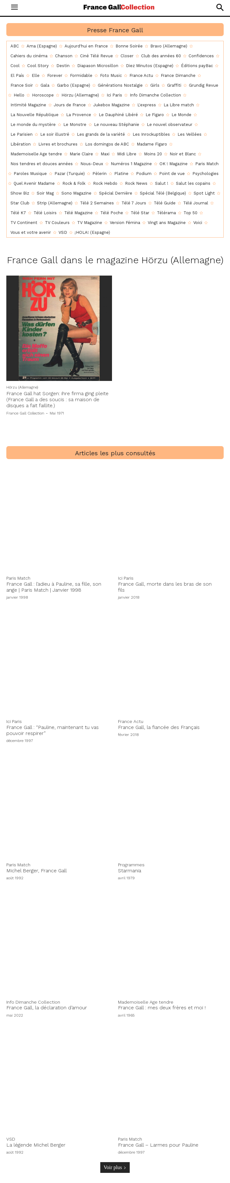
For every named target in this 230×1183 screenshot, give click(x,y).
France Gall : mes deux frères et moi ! (162, 1008)
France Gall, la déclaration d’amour (46, 1008)
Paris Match (18, 578)
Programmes (131, 864)
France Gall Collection (25, 413)
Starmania (129, 871)
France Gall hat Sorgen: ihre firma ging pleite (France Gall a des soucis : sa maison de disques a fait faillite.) (57, 399)
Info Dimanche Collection (33, 1002)
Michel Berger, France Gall (36, 871)
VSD (10, 1139)
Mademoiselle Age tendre (145, 1002)
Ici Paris (126, 578)
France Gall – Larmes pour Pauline (158, 1145)
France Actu (130, 721)
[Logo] (119, 7)
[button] (220, 7)
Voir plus (115, 1167)
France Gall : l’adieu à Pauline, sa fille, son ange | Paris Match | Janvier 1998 (53, 587)
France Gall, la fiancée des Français (159, 727)
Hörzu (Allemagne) (22, 387)
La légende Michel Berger (35, 1145)
